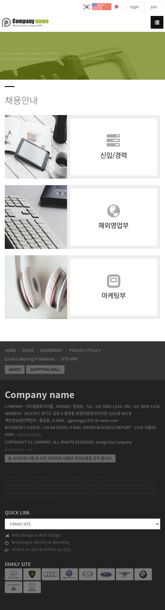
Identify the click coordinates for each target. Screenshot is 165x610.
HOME (10, 350)
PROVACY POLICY (85, 350)
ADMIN (15, 369)
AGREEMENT (51, 350)
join (154, 7)
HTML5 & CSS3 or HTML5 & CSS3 (38, 549)
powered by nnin (19, 449)
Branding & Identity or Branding (37, 542)
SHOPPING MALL (45, 369)
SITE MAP (69, 359)
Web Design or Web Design (32, 535)
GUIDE (28, 350)
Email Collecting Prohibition (30, 359)
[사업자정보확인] (28, 435)
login (134, 7)
